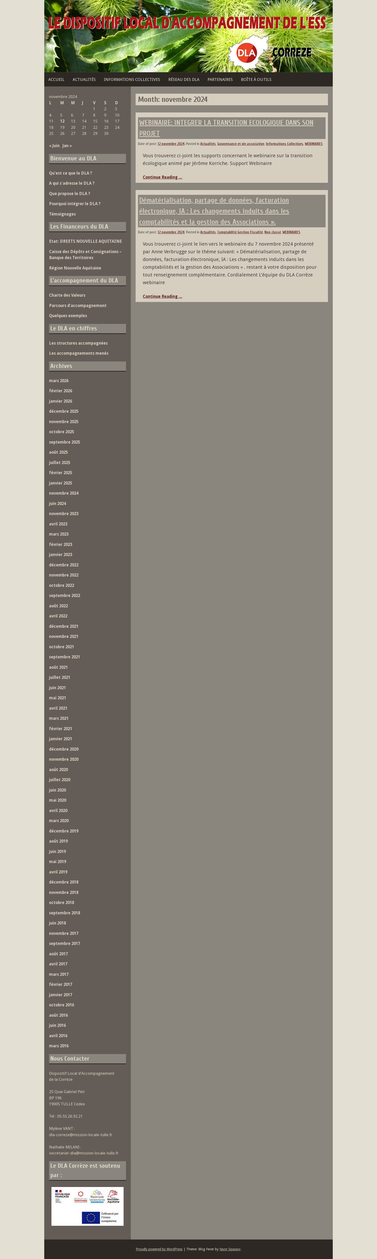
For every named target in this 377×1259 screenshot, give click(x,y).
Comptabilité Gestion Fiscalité (240, 232)
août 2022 (58, 605)
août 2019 (58, 841)
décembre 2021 (63, 626)
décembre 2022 (63, 565)
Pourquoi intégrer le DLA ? (75, 203)
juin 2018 (57, 923)
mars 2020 (59, 820)
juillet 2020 (59, 779)
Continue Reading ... (162, 177)
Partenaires (220, 79)
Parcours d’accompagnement (78, 305)
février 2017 (60, 984)
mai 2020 (57, 800)
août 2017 (58, 953)
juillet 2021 (59, 677)
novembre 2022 (63, 575)
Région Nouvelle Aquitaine (75, 268)
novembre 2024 (63, 493)
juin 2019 (57, 851)
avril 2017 (58, 964)
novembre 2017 (63, 933)
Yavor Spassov (230, 1249)
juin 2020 (57, 790)
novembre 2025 (63, 421)
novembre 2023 (63, 513)
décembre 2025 (63, 411)
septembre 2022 (64, 595)
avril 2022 (58, 616)
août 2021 (58, 667)
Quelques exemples (68, 315)
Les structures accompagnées (78, 343)
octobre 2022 (61, 585)
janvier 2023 (60, 554)
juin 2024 (57, 503)
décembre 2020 (63, 749)
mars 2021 (59, 718)
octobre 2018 (61, 902)
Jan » (67, 145)
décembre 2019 (63, 831)
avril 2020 (58, 810)
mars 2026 (59, 380)
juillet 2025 (59, 462)
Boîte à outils (256, 79)
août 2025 (58, 452)
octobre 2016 (61, 1005)
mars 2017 (59, 974)
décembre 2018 (63, 882)
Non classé (272, 232)
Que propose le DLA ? (69, 193)
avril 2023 (58, 524)
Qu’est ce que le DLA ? (70, 173)
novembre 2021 (63, 636)
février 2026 (60, 390)
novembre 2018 (63, 892)
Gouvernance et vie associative (240, 144)
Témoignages (62, 214)
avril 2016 (58, 1035)
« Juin (54, 145)
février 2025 (60, 472)
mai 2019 (57, 861)
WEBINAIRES (314, 144)
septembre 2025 (64, 442)
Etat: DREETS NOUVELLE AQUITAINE (85, 241)
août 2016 (58, 1015)
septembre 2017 (64, 943)
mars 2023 (59, 534)
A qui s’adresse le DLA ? (71, 183)
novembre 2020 (63, 759)
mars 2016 (59, 1045)
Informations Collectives (132, 79)
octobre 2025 (61, 431)
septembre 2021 (64, 657)
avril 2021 (58, 708)
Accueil (56, 79)
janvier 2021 (60, 738)
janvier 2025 (60, 483)
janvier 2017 (60, 994)
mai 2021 (57, 697)
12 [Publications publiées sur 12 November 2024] (62, 121)
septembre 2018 (64, 913)
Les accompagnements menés (78, 353)
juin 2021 (57, 687)
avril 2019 (58, 872)
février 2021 (60, 728)
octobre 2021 (61, 646)
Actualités (84, 79)
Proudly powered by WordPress (159, 1249)
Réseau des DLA (183, 79)
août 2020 (58, 769)
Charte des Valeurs (67, 295)
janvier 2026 (60, 401)
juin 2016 (57, 1025)
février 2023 (60, 544)
